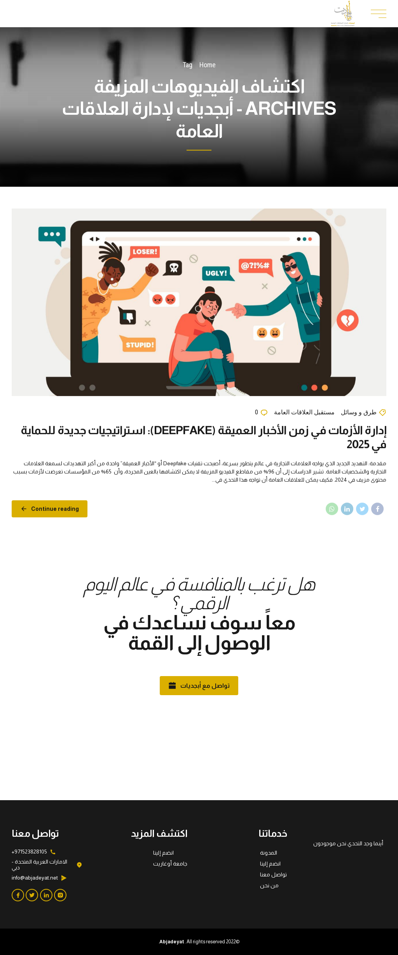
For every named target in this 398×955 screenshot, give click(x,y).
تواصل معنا (273, 874)
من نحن (269, 885)
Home (207, 65)
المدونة (268, 853)
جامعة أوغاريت (170, 863)
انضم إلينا (270, 863)
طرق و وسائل (359, 412)
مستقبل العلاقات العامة (304, 412)
